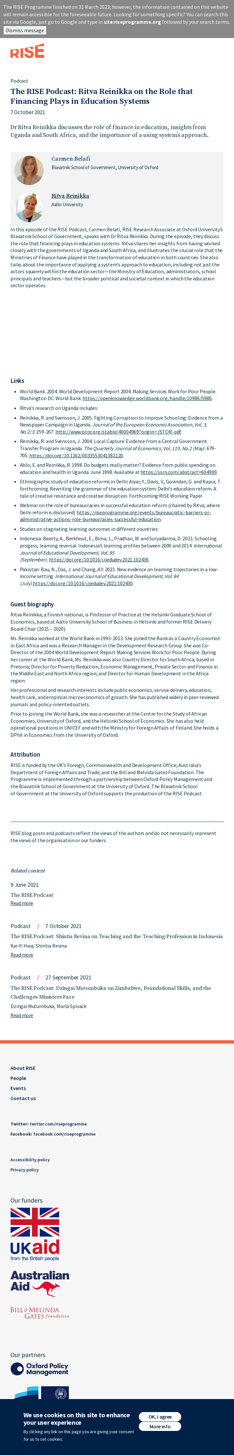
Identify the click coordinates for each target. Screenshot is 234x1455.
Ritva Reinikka (70, 196)
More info (160, 1426)
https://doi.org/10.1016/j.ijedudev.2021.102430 (83, 583)
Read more (21, 903)
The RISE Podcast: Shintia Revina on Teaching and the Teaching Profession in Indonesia (116, 936)
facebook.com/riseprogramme (64, 1134)
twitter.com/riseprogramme (58, 1124)
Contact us (23, 1098)
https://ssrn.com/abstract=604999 (179, 472)
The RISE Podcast (31, 895)
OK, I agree (160, 1416)
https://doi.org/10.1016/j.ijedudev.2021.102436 (99, 559)
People (18, 1078)
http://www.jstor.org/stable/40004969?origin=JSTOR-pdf (118, 431)
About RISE (23, 1068)
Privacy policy (24, 1170)
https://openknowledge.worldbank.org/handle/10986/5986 (147, 398)
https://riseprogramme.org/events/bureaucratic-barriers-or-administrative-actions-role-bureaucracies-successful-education (115, 516)
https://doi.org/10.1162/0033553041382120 (76, 455)
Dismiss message (25, 30)
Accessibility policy (30, 1160)
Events (18, 1088)
